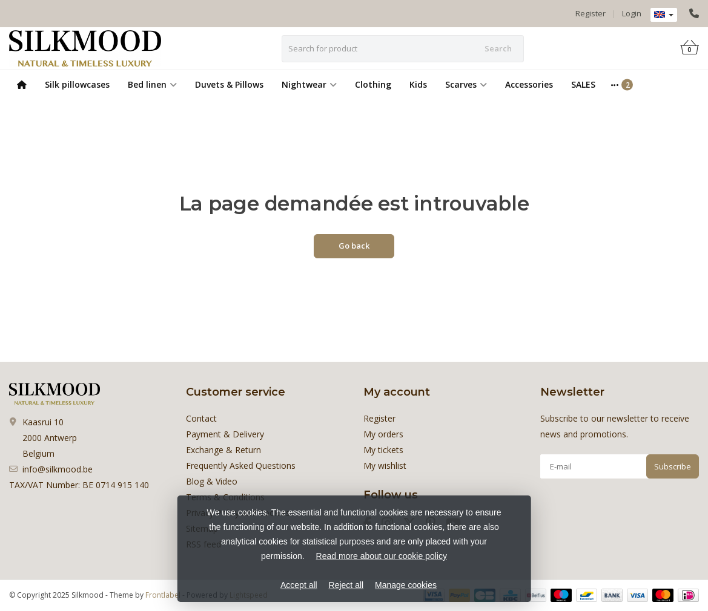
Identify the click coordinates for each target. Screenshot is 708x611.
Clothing (373, 84)
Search (498, 48)
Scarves (466, 84)
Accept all (298, 585)
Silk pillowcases (77, 84)
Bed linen (152, 84)
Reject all (346, 585)
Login (631, 13)
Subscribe (672, 466)
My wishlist (384, 465)
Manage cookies (406, 585)
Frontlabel (162, 595)
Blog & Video (211, 481)
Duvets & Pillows (229, 84)
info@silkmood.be (57, 469)
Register (590, 13)
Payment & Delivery (225, 434)
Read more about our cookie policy (381, 556)
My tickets (383, 450)
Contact (201, 418)
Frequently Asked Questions (241, 465)
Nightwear (309, 84)
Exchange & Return (223, 450)
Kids (418, 84)
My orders (383, 434)
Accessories (529, 84)
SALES (583, 84)
